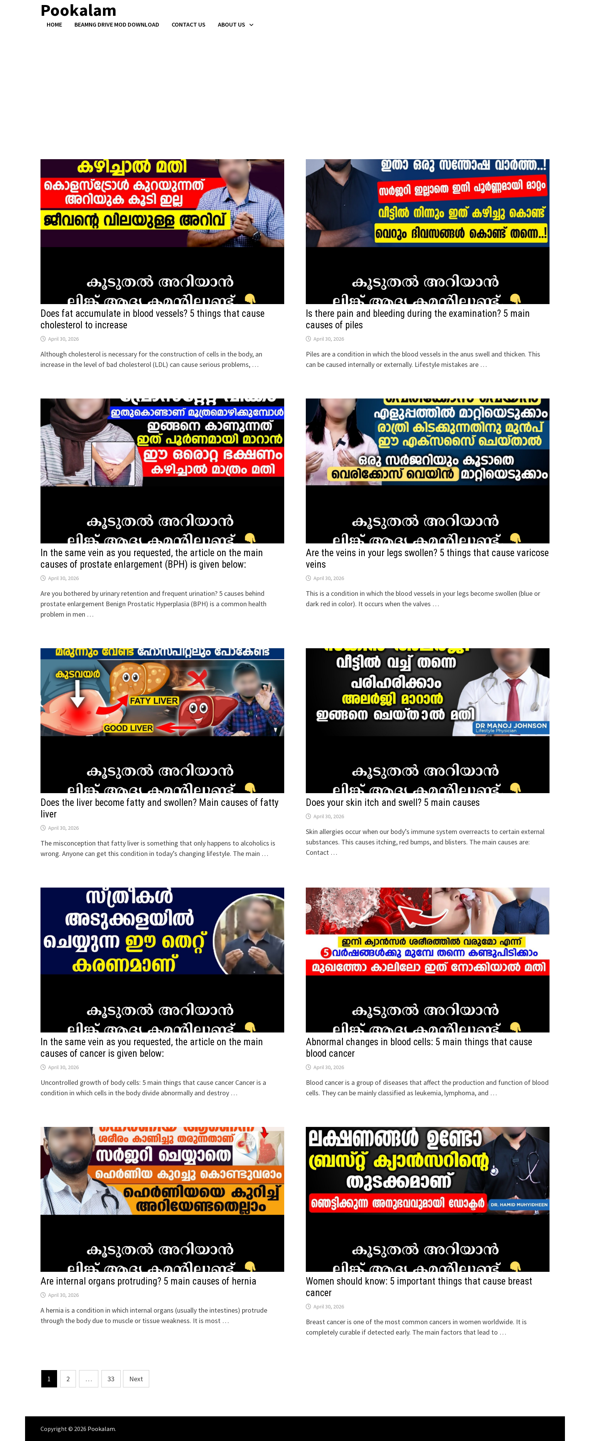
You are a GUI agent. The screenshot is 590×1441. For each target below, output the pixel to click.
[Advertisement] (295, 86)
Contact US (189, 24)
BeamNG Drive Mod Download (116, 24)
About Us (231, 24)
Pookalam (101, 1429)
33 (111, 1378)
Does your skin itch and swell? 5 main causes (393, 802)
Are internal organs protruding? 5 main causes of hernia (148, 1281)
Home (54, 24)
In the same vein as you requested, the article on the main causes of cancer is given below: (151, 1047)
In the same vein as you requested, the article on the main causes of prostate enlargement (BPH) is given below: (151, 558)
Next (136, 1378)
